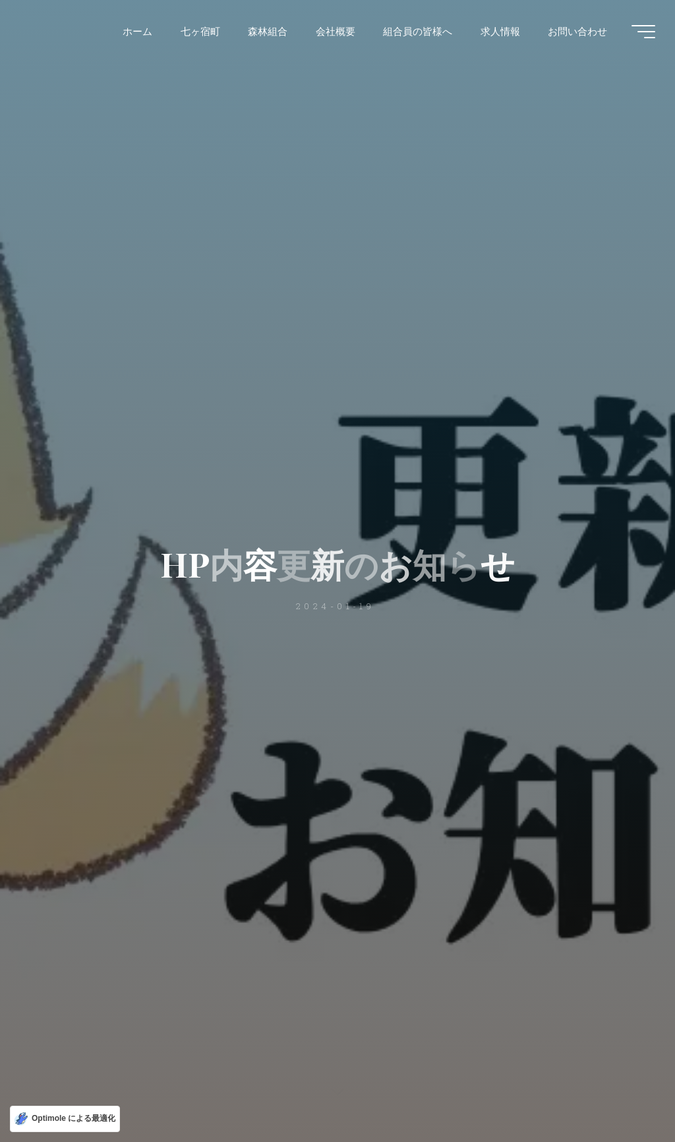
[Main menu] (643, 31)
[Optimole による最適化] (65, 1119)
